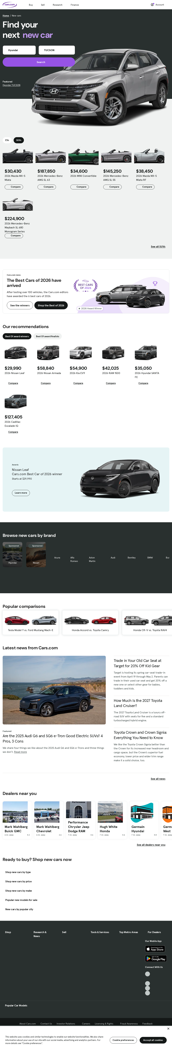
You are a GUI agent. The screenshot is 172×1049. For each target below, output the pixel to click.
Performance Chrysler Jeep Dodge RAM (78, 826)
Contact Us (46, 1023)
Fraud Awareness (129, 1023)
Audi (113, 557)
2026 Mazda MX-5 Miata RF (146, 177)
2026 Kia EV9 (77, 373)
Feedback (147, 1023)
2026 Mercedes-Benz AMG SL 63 (50, 177)
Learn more (21, 492)
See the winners (20, 305)
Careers (86, 1023)
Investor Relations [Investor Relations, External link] (67, 1023)
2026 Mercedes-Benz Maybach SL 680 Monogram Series (17, 227)
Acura (57, 557)
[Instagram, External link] (147, 988)
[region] (86, 1037)
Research (57, 4)
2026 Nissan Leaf (14, 373)
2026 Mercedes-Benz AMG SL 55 (115, 177)
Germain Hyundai (138, 829)
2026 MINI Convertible (83, 175)
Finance (75, 4)
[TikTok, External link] (147, 974)
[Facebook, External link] (147, 978)
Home (6, 15)
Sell (42, 4)
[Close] (168, 1028)
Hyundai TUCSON (11, 85)
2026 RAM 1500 (111, 373)
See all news (160, 778)
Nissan (36, 562)
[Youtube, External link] (147, 983)
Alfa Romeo (74, 559)
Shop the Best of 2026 (51, 305)
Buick (169, 557)
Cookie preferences (123, 1040)
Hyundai (12, 562)
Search (39, 62)
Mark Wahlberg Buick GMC (16, 829)
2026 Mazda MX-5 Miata (15, 177)
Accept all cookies (153, 1040)
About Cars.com (27, 1023)
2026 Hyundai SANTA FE (147, 375)
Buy (31, 4)
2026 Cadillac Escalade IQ (12, 423)
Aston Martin (92, 559)
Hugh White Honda (108, 829)
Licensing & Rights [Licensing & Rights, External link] (105, 1023)
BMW (150, 557)
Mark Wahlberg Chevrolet (47, 829)
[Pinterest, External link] (147, 993)
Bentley (131, 557)
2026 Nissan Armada (49, 373)
